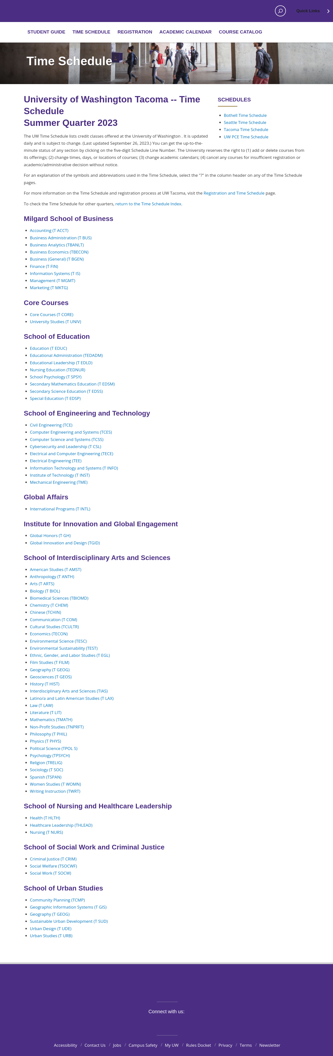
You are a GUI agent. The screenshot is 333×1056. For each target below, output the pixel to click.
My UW (172, 1045)
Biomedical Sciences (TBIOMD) (59, 598)
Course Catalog (240, 31)
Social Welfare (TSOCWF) (53, 866)
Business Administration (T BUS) (61, 238)
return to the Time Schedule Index (148, 204)
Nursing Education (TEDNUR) (57, 370)
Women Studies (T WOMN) (55, 784)
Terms (246, 1045)
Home (44, 11)
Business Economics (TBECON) (59, 252)
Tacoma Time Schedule (246, 129)
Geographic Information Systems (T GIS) (68, 907)
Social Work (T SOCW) (50, 873)
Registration (135, 31)
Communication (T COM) (53, 619)
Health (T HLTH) (45, 818)
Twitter (152, 1022)
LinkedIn (187, 1022)
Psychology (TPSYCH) (50, 755)
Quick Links (313, 12)
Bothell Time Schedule (245, 115)
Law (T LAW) (41, 705)
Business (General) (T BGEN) (57, 259)
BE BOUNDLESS (166, 991)
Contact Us (95, 1045)
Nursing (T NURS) (46, 832)
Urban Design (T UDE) (50, 928)
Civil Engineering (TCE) (51, 425)
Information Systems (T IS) (55, 273)
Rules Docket (198, 1045)
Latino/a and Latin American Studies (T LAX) (72, 698)
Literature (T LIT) (45, 712)
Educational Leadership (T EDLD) (61, 362)
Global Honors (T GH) (50, 535)
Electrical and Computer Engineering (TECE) (71, 453)
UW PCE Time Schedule (246, 137)
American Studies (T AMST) (55, 569)
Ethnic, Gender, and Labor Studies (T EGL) (70, 655)
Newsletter (269, 1045)
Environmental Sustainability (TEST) (64, 648)
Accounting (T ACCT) (49, 230)
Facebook (141, 1022)
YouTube (175, 1022)
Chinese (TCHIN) (45, 612)
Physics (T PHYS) (45, 741)
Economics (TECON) (49, 634)
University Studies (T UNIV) (55, 321)
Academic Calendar (185, 31)
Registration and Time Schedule (234, 193)
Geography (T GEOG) (50, 669)
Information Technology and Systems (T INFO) (74, 468)
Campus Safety (143, 1045)
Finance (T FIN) (44, 266)
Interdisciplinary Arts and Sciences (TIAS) (69, 691)
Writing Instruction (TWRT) (55, 791)
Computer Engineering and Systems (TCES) (71, 432)
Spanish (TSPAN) (45, 777)
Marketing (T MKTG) (49, 287)
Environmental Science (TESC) (58, 641)
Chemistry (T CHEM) (49, 605)
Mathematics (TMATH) (51, 719)
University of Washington (166, 979)
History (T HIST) (45, 684)
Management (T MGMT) (52, 280)
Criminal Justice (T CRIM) (53, 859)
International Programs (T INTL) (60, 509)
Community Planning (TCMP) (57, 900)
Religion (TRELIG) (46, 762)
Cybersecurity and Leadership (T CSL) (65, 446)
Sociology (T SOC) (46, 769)
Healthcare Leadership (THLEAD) (61, 825)
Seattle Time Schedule (245, 122)
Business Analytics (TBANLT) (57, 245)
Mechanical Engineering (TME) (59, 482)
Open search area (279, 12)
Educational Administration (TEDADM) (66, 355)
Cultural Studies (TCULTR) (54, 626)
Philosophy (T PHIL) (48, 734)
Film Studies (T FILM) (50, 662)
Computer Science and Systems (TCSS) (67, 439)
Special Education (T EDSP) (55, 398)
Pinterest (198, 1022)
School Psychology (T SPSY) (56, 377)
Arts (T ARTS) (42, 583)
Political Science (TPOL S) (54, 748)
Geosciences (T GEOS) (51, 677)
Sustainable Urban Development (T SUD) (69, 921)
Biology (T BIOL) (45, 591)
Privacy (225, 1045)
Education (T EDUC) (48, 348)
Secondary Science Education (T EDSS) (66, 391)
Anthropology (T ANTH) (52, 576)
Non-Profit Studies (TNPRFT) (57, 727)
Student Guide (46, 31)
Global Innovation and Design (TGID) (65, 543)
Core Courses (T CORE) (51, 314)
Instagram (164, 1022)
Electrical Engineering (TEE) (56, 460)
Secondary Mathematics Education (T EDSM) (72, 384)
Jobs (117, 1045)
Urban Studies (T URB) (51, 935)
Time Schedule (91, 31)
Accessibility (65, 1045)
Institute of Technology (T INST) (60, 475)
